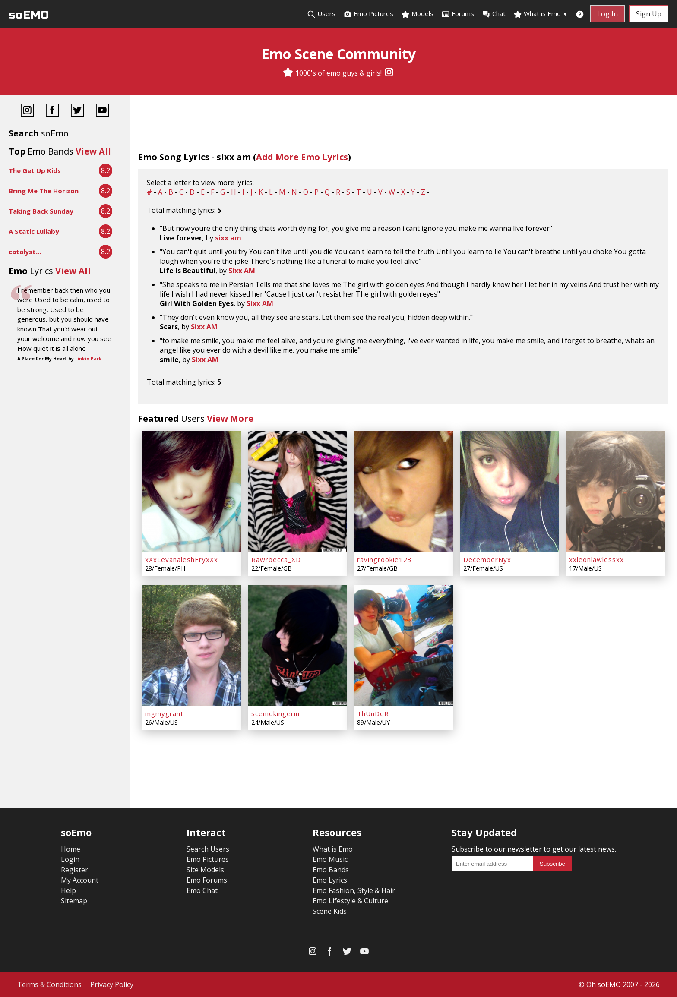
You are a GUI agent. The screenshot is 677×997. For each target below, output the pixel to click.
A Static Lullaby (34, 231)
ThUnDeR (373, 713)
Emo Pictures (368, 14)
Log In (607, 14)
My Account (79, 880)
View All (93, 151)
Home (70, 849)
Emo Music (330, 859)
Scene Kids (330, 911)
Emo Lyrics (330, 880)
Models (417, 14)
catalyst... (25, 251)
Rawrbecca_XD (276, 559)
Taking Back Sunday (41, 211)
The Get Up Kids (35, 170)
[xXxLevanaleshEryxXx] (191, 491)
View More (230, 418)
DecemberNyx (487, 559)
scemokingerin (275, 713)
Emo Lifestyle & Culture (350, 901)
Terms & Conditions (49, 984)
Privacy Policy (111, 984)
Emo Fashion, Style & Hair (354, 890)
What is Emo (540, 14)
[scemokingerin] (297, 645)
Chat (494, 14)
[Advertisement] (65, 393)
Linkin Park (88, 359)
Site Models (205, 869)
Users (321, 14)
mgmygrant (164, 713)
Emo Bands (331, 869)
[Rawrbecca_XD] (297, 491)
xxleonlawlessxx (596, 559)
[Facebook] (52, 111)
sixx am (228, 238)
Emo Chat (202, 890)
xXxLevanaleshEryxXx (181, 559)
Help (68, 890)
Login (70, 859)
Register (74, 869)
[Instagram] (389, 73)
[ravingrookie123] (403, 491)
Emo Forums (207, 880)
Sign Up (648, 14)
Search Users (208, 849)
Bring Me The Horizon (44, 190)
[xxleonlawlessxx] (615, 491)
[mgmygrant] (191, 645)
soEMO (29, 15)
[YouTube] (102, 111)
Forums (457, 14)
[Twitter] (77, 111)
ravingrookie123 (384, 559)
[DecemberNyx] (509, 491)
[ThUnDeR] (403, 645)
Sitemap (74, 901)
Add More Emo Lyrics (302, 157)
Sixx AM (241, 270)
